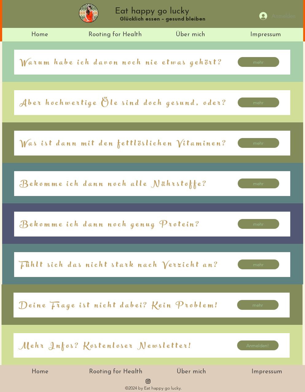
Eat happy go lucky (152, 11)
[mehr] (258, 62)
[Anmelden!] (258, 345)
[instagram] (148, 381)
